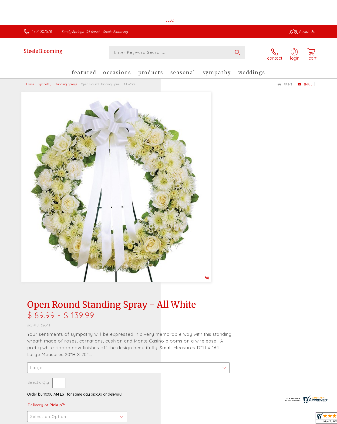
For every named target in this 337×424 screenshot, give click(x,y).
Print (285, 82)
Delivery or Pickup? (187, 209)
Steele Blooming (43, 51)
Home (30, 81)
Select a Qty (179, 186)
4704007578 (42, 31)
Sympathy (44, 81)
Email (304, 82)
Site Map (302, 419)
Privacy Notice (240, 419)
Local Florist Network (273, 419)
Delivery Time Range (192, 235)
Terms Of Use (212, 419)
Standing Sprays (66, 81)
